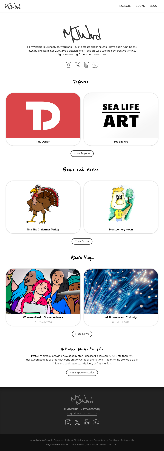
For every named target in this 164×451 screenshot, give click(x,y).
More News (82, 333)
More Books (82, 241)
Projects (124, 6)
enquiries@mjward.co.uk (82, 413)
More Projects (82, 153)
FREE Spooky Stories (82, 372)
